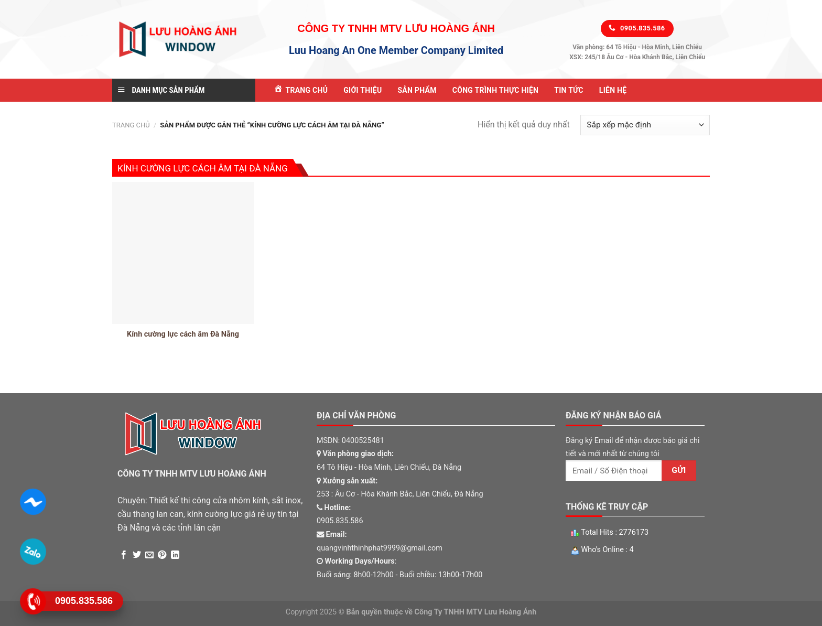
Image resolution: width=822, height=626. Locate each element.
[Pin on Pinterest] (162, 555)
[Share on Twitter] (137, 555)
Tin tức (568, 90)
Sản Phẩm (416, 90)
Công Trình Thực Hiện (495, 90)
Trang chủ (131, 125)
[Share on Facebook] (124, 555)
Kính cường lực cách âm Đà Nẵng (183, 334)
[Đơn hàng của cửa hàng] (645, 125)
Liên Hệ (613, 90)
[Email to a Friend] (149, 555)
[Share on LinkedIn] (175, 555)
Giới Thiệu (362, 90)
